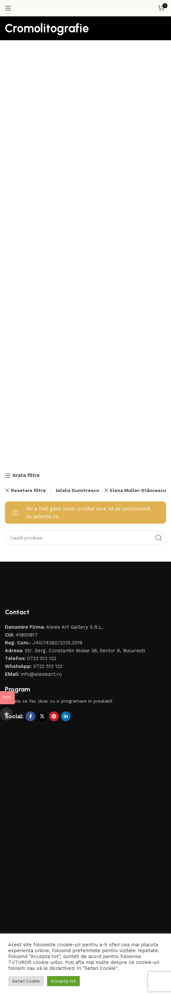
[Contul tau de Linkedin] (66, 716)
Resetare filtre (28, 490)
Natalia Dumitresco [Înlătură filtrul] (76, 490)
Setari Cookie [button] (26, 981)
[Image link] (47, 589)
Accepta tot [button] (63, 981)
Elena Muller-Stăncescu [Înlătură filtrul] (138, 490)
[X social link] (42, 716)
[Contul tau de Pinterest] (54, 716)
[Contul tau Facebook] (30, 716)
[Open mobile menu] (8, 8)
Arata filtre (26, 476)
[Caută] (85, 537)
